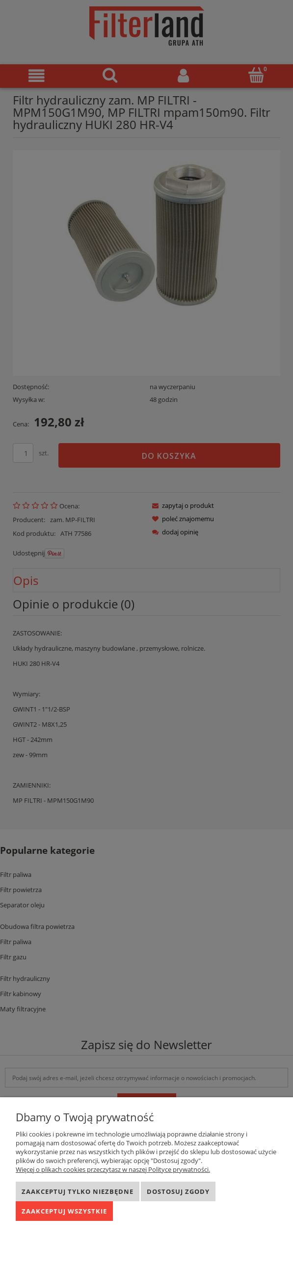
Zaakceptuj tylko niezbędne (77, 1191)
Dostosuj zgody (178, 1191)
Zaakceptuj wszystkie (64, 1211)
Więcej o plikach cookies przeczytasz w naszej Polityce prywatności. (113, 1169)
